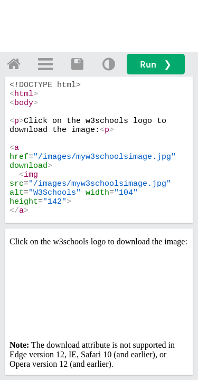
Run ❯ (156, 64)
